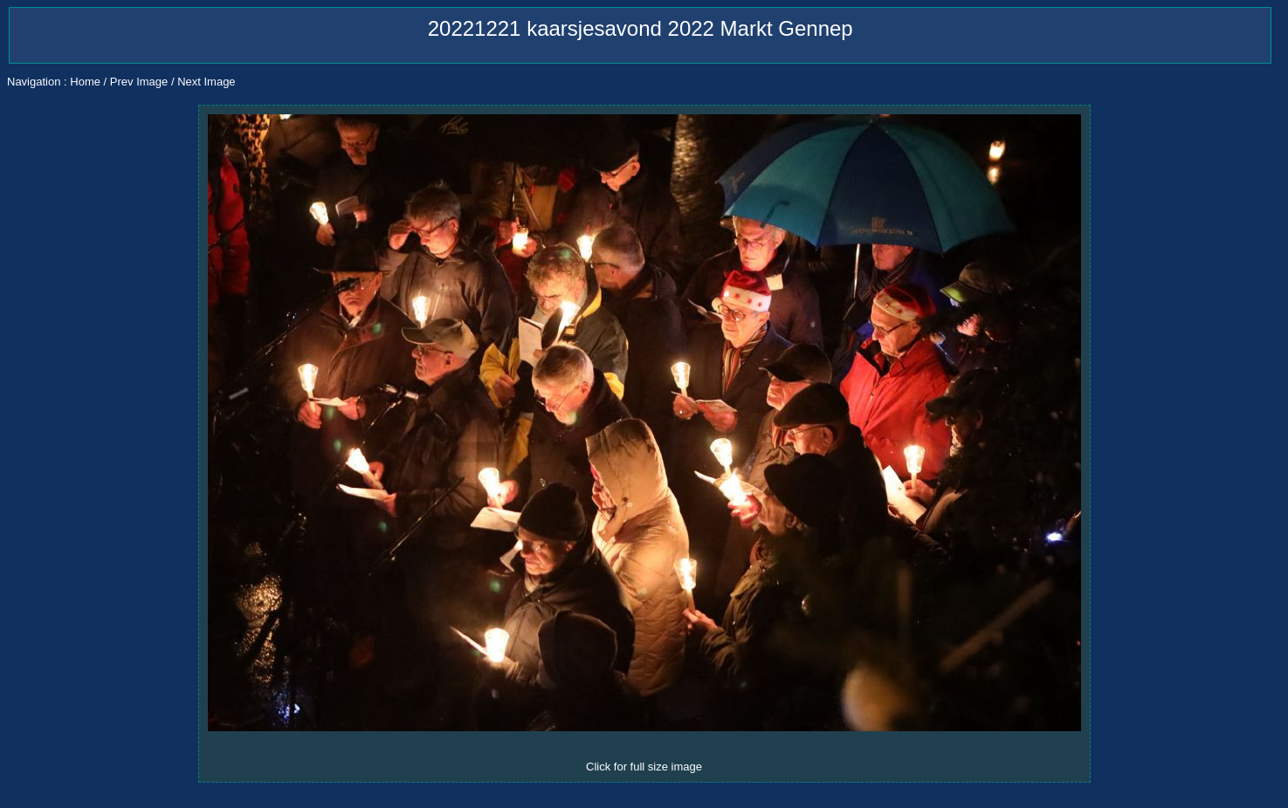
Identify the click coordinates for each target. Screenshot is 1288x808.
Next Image (206, 81)
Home (85, 81)
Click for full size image (644, 766)
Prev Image (139, 81)
